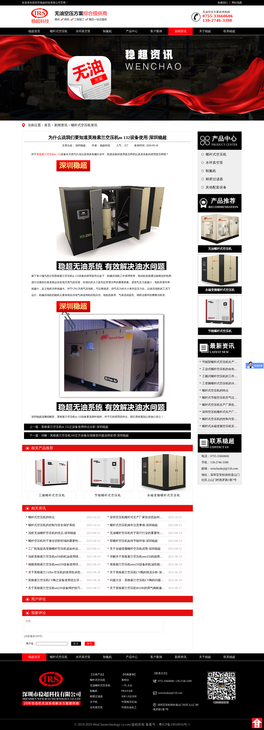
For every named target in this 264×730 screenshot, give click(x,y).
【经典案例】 (129, 674)
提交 (76, 643)
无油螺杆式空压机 (100, 685)
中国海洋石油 (129, 702)
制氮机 (94, 691)
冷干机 (94, 702)
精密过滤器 (96, 696)
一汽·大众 (126, 685)
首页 (48, 125)
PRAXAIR (127, 691)
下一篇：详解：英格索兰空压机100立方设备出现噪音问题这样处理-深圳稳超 (79, 435)
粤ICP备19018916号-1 (174, 724)
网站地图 (237, 2)
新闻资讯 (61, 125)
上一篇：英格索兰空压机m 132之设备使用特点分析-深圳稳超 (69, 426)
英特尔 (125, 680)
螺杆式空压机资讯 (84, 125)
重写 (89, 643)
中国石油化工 (129, 707)
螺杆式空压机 (97, 680)
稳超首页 (34, 31)
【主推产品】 (97, 674)
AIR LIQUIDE (129, 696)
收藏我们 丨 (225, 2)
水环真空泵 (96, 707)
